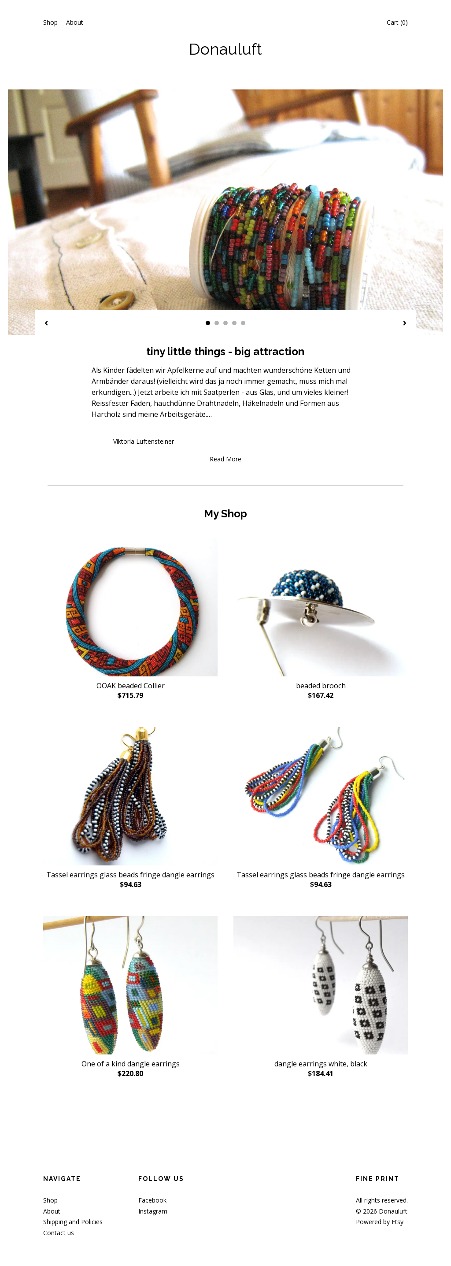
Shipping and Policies (73, 1222)
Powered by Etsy (379, 1222)
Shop (50, 22)
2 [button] (216, 323)
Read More (225, 459)
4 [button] (234, 323)
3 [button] (225, 323)
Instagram (152, 1211)
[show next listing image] (405, 324)
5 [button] (243, 323)
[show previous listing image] (46, 324)
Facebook (152, 1200)
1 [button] (208, 323)
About (74, 22)
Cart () (397, 22)
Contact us (58, 1233)
